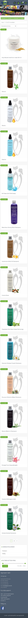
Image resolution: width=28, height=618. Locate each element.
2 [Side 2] (14, 541)
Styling (3, 553)
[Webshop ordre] (9, 26)
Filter (5, 566)
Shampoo (4, 550)
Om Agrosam (3, 576)
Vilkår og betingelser (5, 599)
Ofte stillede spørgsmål (6, 595)
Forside (3, 18)
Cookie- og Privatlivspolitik (10, 615)
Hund (9, 18)
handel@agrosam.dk (7, 586)
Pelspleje (16, 18)
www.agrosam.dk (20, 615)
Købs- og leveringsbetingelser (7, 594)
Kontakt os (3, 601)
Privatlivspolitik (4, 597)
